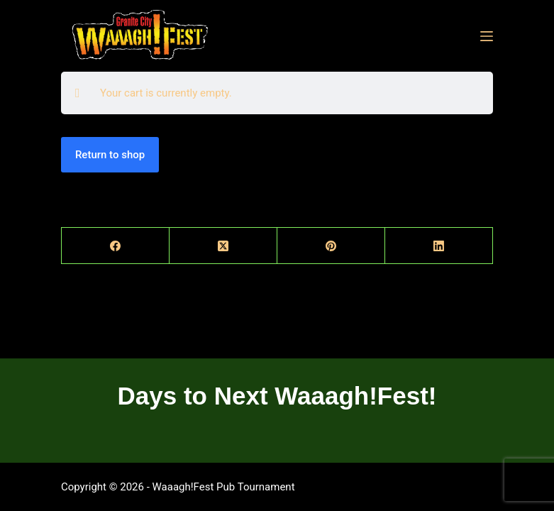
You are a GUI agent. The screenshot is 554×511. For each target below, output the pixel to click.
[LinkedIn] (439, 246)
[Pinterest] (331, 246)
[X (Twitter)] (223, 246)
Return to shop (110, 154)
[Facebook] (116, 246)
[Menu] (486, 36)
